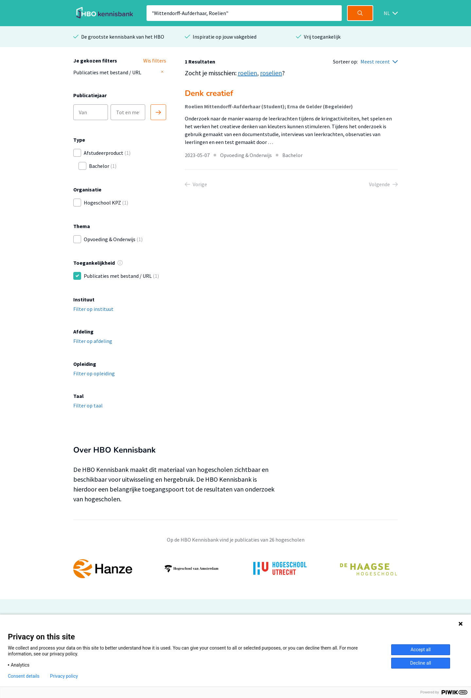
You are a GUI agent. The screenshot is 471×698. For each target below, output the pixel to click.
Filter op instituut (93, 309)
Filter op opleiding (94, 373)
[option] (235, 568)
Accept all (420, 649)
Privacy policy (64, 676)
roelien (247, 73)
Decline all (420, 663)
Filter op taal (88, 405)
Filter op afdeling (92, 341)
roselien (271, 73)
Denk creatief (209, 93)
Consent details (24, 676)
